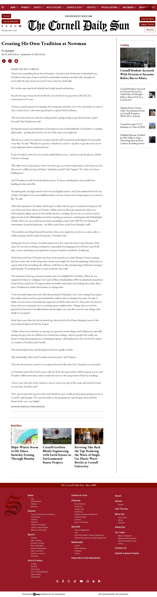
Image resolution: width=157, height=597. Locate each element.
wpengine (9, 50)
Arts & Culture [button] (54, 7)
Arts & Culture (35, 560)
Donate (120, 504)
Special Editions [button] (109, 7)
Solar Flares (35, 569)
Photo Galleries (80, 548)
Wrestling (34, 556)
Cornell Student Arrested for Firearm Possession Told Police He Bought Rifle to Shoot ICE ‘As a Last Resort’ (132, 94)
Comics (77, 546)
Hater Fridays (36, 574)
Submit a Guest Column (127, 553)
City (32, 499)
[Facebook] (2, 26)
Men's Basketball (37, 546)
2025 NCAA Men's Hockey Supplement (89, 535)
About (118, 496)
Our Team (120, 532)
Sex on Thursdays (81, 522)
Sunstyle (121, 523)
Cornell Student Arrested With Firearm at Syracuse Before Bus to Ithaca (137, 74)
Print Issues (122, 517)
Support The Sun (147, 24)
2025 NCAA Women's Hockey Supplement (90, 538)
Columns (34, 520)
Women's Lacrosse (38, 553)
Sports (31, 534)
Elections (34, 507)
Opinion (31, 511)
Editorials (34, 522)
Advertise (150, 30)
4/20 (76, 533)
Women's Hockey (37, 543)
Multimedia (77, 542)
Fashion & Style (80, 517)
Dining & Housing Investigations (86, 514)
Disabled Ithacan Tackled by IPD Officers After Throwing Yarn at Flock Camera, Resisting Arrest (132, 139)
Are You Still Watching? (39, 572)
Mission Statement (125, 536)
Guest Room (35, 517)
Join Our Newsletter (11, 21)
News (30, 495)
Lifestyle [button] (91, 7)
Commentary (35, 577)
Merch (120, 520)
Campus (34, 504)
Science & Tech (79, 495)
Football (34, 538)
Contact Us (120, 548)
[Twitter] (6, 26)
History (120, 543)
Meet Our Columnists (38, 530)
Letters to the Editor (38, 525)
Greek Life (78, 507)
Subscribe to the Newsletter (85, 558)
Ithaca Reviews (79, 504)
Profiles (34, 564)
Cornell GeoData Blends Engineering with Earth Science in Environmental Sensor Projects (57, 454)
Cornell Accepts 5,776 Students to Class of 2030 (132, 125)
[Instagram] (15, 26)
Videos (77, 553)
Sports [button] (37, 7)
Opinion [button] (25, 7)
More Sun (120, 514)
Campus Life (79, 509)
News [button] (13, 7)
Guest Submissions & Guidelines (43, 514)
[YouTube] (20, 26)
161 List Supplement (81, 530)
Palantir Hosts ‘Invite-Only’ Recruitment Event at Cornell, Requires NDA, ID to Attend (132, 112)
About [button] (142, 7)
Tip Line (6, 16)
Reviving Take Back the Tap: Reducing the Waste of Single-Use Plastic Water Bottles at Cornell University (88, 456)
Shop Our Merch (147, 19)
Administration (36, 501)
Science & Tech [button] (74, 7)
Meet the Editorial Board (127, 538)
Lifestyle (75, 500)
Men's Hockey (36, 540)
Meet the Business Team (127, 541)
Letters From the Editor (39, 527)
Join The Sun (121, 509)
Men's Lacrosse (37, 551)
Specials (75, 526)
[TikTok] (11, 26)
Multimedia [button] (128, 7)
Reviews (34, 566)
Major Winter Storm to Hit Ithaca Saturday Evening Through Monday (24, 452)
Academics (78, 512)
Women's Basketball (38, 548)
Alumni (118, 501)
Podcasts (77, 551)
